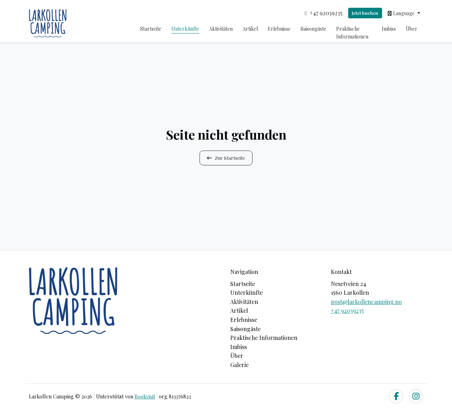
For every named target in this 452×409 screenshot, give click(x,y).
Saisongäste (313, 28)
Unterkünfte (185, 28)
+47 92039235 (347, 310)
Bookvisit (145, 396)
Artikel (250, 28)
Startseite (150, 28)
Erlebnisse (279, 28)
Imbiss (389, 28)
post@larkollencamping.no (366, 301)
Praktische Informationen (352, 32)
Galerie (239, 364)
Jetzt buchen (365, 13)
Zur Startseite (226, 157)
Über (411, 28)
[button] (404, 13)
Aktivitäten (221, 28)
